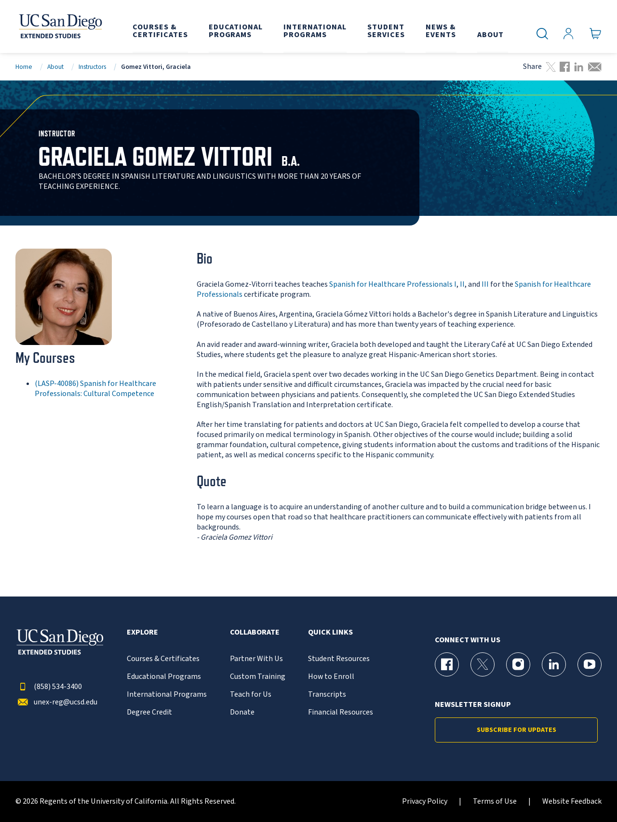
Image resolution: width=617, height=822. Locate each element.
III (485, 284)
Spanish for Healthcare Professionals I (392, 284)
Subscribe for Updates (516, 730)
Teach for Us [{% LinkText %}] (250, 694)
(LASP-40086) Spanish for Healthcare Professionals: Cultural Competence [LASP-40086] (95, 388)
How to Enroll (331, 677)
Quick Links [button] (330, 632)
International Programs (167, 694)
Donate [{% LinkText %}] (242, 712)
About (55, 66)
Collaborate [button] (255, 632)
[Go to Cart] (596, 34)
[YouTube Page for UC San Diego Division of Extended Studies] (589, 664)
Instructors (92, 66)
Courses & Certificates (163, 659)
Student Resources (339, 659)
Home (23, 66)
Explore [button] (142, 632)
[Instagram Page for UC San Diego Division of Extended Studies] (518, 664)
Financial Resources (340, 712)
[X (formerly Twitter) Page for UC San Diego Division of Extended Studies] (482, 664)
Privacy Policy (424, 801)
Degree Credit (149, 712)
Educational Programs (164, 677)
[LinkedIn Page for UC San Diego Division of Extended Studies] (554, 664)
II (462, 284)
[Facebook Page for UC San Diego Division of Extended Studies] (447, 664)
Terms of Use (495, 801)
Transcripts (327, 694)
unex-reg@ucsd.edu (56, 702)
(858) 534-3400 (48, 687)
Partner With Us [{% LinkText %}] (256, 659)
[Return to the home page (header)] (59, 26)
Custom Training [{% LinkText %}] (257, 677)
